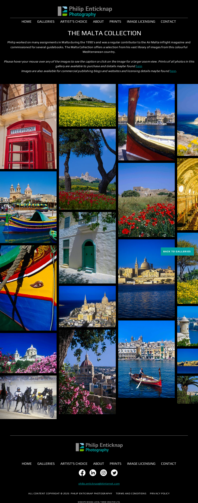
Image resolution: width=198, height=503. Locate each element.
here (139, 66)
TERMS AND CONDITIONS (131, 493)
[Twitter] (114, 472)
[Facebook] (82, 472)
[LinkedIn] (93, 472)
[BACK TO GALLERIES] (177, 251)
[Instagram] (103, 472)
